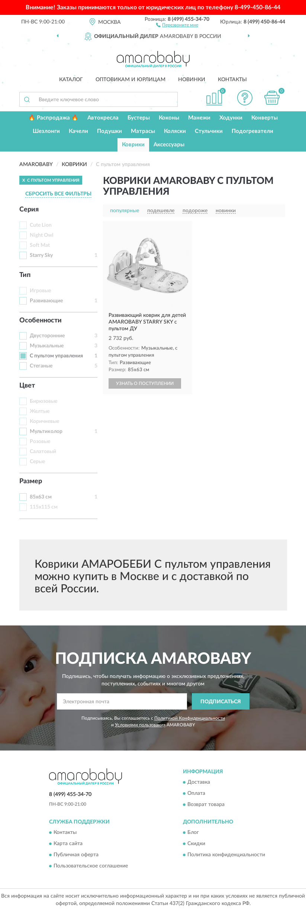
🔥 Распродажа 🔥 (53, 118)
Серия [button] (29, 209)
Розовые (40, 441)
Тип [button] (24, 275)
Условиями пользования (140, 725)
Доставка (198, 782)
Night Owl (41, 235)
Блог (193, 832)
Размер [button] (30, 481)
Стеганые (41, 366)
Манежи (199, 118)
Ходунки (230, 118)
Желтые (39, 411)
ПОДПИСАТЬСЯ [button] (220, 701)
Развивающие (46, 300)
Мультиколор (46, 431)
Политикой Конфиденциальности (189, 718)
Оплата (196, 793)
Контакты (232, 79)
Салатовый (43, 451)
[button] (177, 24)
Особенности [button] (40, 320)
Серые (37, 461)
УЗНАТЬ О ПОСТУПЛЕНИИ (145, 383)
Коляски (175, 131)
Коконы (169, 118)
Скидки (196, 844)
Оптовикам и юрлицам (130, 79)
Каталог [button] (71, 79)
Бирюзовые (43, 401)
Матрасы (143, 131)
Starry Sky (41, 255)
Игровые (40, 290)
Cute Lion (41, 225)
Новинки (191, 79)
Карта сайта (68, 844)
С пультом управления (56, 356)
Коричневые (44, 421)
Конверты (264, 118)
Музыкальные (47, 345)
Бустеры (139, 118)
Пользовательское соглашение (91, 866)
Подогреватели (252, 131)
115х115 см (44, 507)
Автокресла (103, 118)
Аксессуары (169, 144)
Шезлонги (46, 131)
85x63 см (41, 497)
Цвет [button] (27, 385)
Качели (78, 131)
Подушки (109, 131)
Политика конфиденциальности (226, 855)
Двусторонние (47, 335)
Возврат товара (206, 804)
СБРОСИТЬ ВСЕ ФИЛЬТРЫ (58, 194)
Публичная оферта (76, 855)
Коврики (133, 144)
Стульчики (209, 131)
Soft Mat (40, 245)
